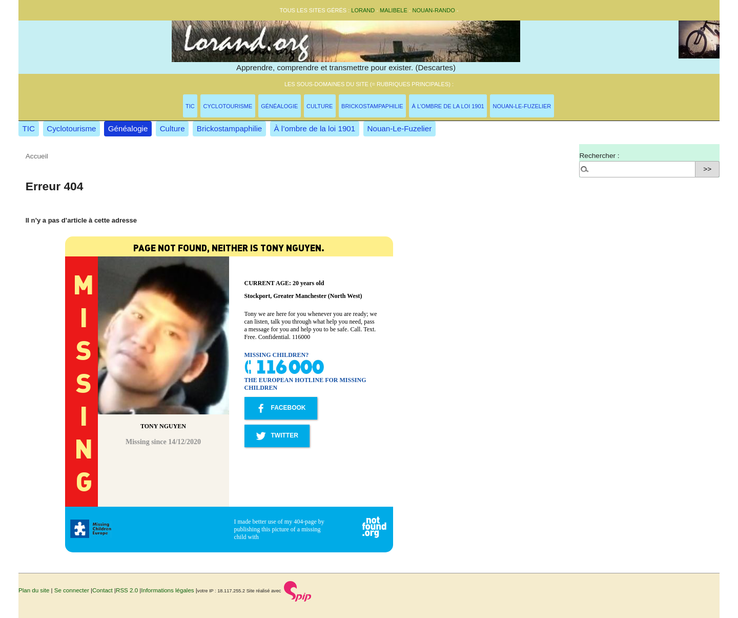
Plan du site (33, 590)
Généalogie (279, 106)
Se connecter (71, 590)
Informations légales (167, 590)
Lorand (363, 10)
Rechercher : (599, 156)
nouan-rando (434, 10)
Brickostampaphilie (372, 106)
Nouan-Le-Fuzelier (522, 106)
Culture (319, 106)
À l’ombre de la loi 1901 (448, 106)
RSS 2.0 (127, 590)
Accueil (37, 156)
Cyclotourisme (228, 106)
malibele (393, 10)
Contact (102, 590)
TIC (190, 106)
